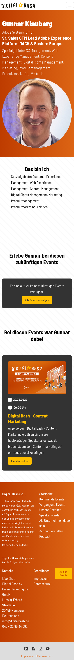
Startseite (46, 494)
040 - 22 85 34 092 (15, 626)
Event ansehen (19, 461)
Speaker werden (50, 515)
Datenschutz (41, 584)
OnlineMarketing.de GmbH (15, 544)
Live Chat (8, 578)
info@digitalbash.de (15, 621)
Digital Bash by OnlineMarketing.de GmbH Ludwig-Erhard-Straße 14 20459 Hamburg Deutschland (15, 600)
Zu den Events (63, 573)
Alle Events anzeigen (37, 300)
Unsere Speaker (50, 510)
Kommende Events (51, 499)
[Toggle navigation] (70, 5)
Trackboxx (13, 558)
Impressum (40, 578)
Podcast (44, 536)
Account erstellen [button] (51, 531)
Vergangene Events (52, 504)
